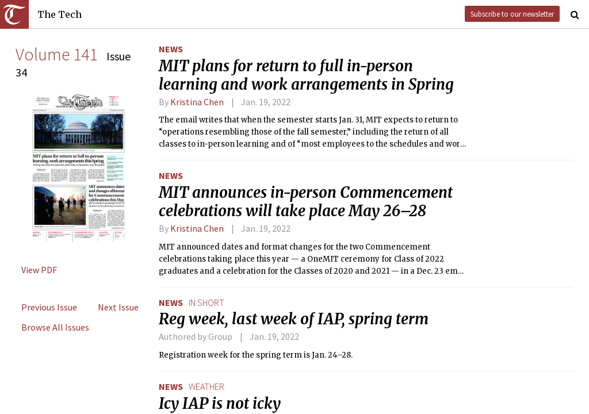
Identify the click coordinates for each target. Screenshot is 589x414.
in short (206, 302)
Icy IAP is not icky (220, 403)
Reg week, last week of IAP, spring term (294, 319)
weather (206, 386)
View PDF (39, 269)
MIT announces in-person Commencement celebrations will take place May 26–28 (306, 201)
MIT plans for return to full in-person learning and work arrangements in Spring (306, 75)
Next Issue (118, 307)
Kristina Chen (197, 102)
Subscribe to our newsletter (512, 13)
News (171, 49)
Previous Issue (49, 307)
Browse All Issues (55, 327)
